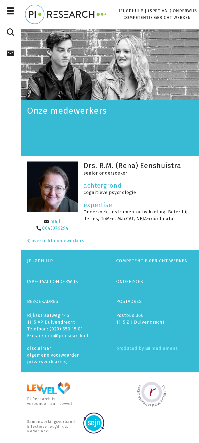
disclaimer (39, 348)
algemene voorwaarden (53, 355)
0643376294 (52, 228)
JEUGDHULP (131, 10)
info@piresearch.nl (66, 335)
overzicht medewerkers (55, 240)
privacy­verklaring (47, 362)
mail (52, 221)
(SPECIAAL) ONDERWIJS (172, 10)
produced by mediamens (147, 348)
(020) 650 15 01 (66, 329)
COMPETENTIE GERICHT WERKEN (157, 17)
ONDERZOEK (129, 281)
